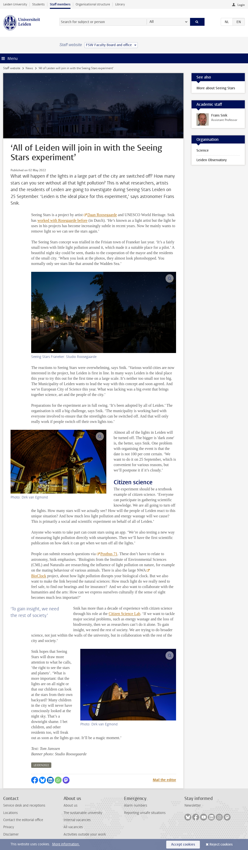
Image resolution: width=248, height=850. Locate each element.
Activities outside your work (85, 834)
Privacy (8, 827)
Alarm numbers (135, 805)
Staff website (11, 68)
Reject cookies (221, 844)
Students (38, 4)
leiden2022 (41, 765)
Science (202, 150)
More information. (66, 844)
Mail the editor (164, 780)
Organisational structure (93, 4)
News (29, 68)
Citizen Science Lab (124, 614)
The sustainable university (83, 813)
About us (70, 805)
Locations (10, 813)
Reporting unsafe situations (144, 813)
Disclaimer (11, 834)
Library (120, 4)
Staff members (60, 4)
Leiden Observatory (211, 160)
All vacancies (73, 827)
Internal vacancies (77, 820)
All (152, 21)
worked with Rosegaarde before (62, 220)
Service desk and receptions (24, 805)
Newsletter (192, 805)
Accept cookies (183, 844)
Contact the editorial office (23, 820)
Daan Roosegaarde (102, 215)
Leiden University (15, 4)
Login (241, 5)
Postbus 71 (109, 554)
